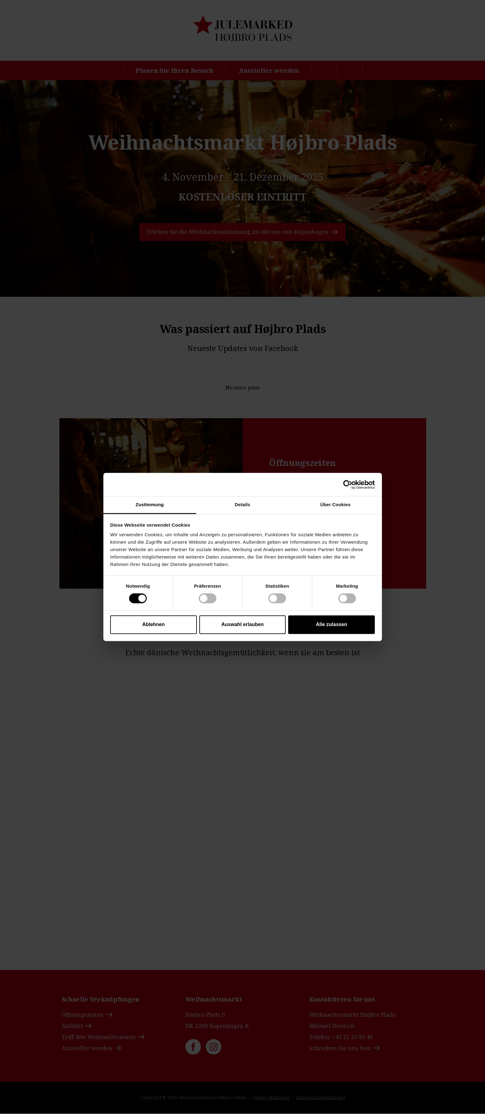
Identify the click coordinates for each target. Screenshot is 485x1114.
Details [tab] (242, 504)
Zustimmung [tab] (150, 504)
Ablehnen (153, 624)
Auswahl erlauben (242, 624)
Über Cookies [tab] (335, 504)
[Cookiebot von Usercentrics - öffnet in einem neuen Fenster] (348, 484)
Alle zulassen (331, 624)
